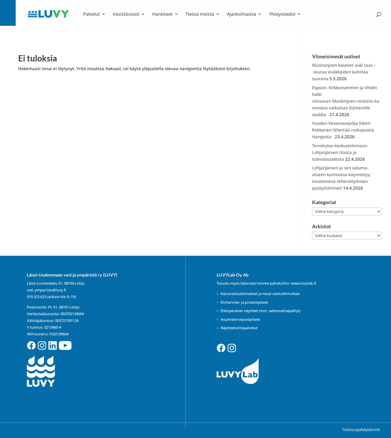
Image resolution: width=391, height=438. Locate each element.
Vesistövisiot (126, 14)
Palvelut (91, 14)
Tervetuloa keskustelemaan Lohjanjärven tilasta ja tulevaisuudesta (339, 152)
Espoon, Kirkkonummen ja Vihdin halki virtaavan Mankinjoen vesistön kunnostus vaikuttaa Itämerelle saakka (345, 101)
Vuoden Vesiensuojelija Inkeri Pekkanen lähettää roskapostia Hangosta (343, 129)
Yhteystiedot (282, 14)
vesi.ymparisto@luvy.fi (46, 289)
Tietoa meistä (200, 14)
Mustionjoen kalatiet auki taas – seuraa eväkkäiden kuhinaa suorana (344, 71)
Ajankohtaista (241, 14)
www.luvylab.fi (303, 283)
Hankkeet (162, 14)
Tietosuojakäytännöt (361, 429)
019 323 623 (36, 296)
